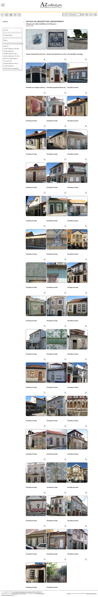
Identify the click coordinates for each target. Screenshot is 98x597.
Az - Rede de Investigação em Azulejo (22, 592)
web (68, 593)
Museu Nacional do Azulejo (19, 593)
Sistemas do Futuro (91, 593)
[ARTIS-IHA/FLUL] (37, 592)
